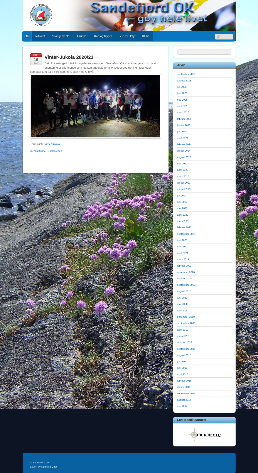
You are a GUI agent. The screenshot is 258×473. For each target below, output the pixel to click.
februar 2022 (184, 227)
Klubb (145, 36)
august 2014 (184, 399)
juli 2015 (182, 361)
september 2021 (186, 233)
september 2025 (186, 74)
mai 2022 (182, 208)
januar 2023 (184, 182)
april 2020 (182, 310)
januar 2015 (184, 386)
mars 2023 (183, 176)
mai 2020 (182, 303)
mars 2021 (183, 259)
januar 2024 (184, 150)
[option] (204, 434)
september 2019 (186, 323)
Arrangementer (61, 36)
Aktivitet (40, 36)
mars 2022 (183, 221)
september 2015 (186, 348)
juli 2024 (182, 131)
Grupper (82, 36)
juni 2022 (182, 201)
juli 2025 (182, 86)
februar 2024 (184, 144)
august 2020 (184, 291)
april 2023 (182, 169)
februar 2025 (184, 118)
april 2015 (182, 374)
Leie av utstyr (127, 36)
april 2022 (182, 214)
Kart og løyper (103, 36)
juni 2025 (182, 93)
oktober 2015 (184, 342)
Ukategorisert (55, 151)
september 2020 (186, 284)
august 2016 (184, 335)
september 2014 (186, 393)
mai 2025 (182, 99)
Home (27, 36)
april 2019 (182, 329)
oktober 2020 (184, 278)
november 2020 (186, 272)
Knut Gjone (40, 151)
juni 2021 (182, 240)
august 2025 (184, 80)
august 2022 (184, 189)
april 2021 (182, 253)
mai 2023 (182, 163)
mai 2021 (182, 246)
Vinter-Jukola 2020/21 (69, 57)
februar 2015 (184, 380)
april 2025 (182, 106)
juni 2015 (182, 367)
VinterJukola (52, 144)
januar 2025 (184, 125)
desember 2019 (186, 316)
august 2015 (184, 355)
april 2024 (182, 138)
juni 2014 (182, 406)
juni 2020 (182, 297)
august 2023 (184, 157)
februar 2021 (184, 265)
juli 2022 (182, 195)
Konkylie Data (49, 466)
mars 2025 (183, 112)
